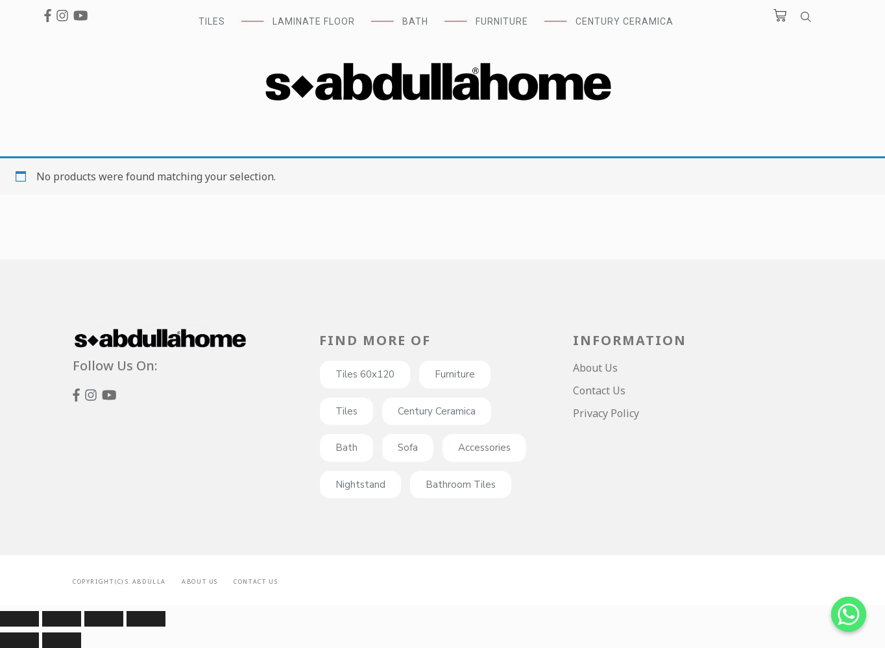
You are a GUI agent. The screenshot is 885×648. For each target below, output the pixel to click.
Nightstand (360, 484)
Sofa (408, 447)
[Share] (61, 619)
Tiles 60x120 (364, 374)
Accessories (484, 447)
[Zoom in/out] (146, 619)
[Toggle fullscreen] (103, 619)
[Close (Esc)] (19, 619)
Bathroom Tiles (461, 484)
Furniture (455, 374)
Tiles (346, 411)
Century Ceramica (624, 21)
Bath (346, 447)
